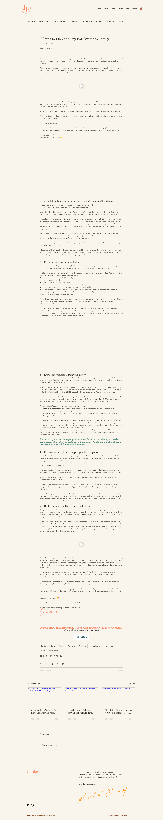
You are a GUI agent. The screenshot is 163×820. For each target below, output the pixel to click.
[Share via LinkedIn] (52, 664)
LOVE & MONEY (110, 21)
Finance (61, 646)
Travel (43, 650)
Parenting (71, 646)
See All (132, 683)
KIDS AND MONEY (44, 21)
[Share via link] (57, 664)
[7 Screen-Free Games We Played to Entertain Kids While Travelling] (44, 697)
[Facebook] (28, 805)
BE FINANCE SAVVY (60, 21)
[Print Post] (63, 664)
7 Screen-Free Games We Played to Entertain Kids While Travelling (43, 711)
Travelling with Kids (56, 650)
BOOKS (98, 21)
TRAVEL (121, 21)
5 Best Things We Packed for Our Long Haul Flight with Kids (80, 711)
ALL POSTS (31, 21)
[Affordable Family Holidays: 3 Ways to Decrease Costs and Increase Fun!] (118, 697)
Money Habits (95, 646)
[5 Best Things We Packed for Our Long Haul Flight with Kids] (81, 697)
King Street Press (50, 815)
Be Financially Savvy (48, 646)
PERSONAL (74, 21)
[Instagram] (32, 805)
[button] (141, 8)
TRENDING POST (87, 21)
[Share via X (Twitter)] (46, 664)
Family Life (82, 646)
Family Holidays (109, 646)
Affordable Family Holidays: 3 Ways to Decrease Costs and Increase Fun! (118, 711)
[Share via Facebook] (41, 664)
